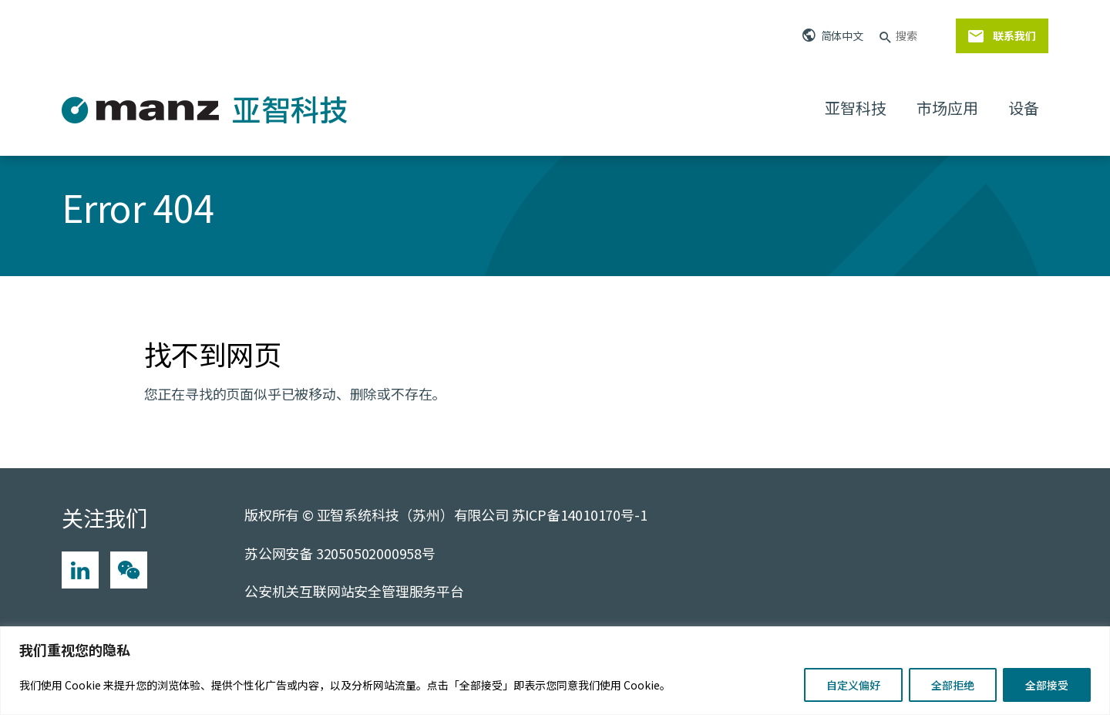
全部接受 (1046, 685)
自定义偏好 (853, 685)
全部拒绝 (952, 685)
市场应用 (947, 107)
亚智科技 (855, 107)
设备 (1023, 107)
